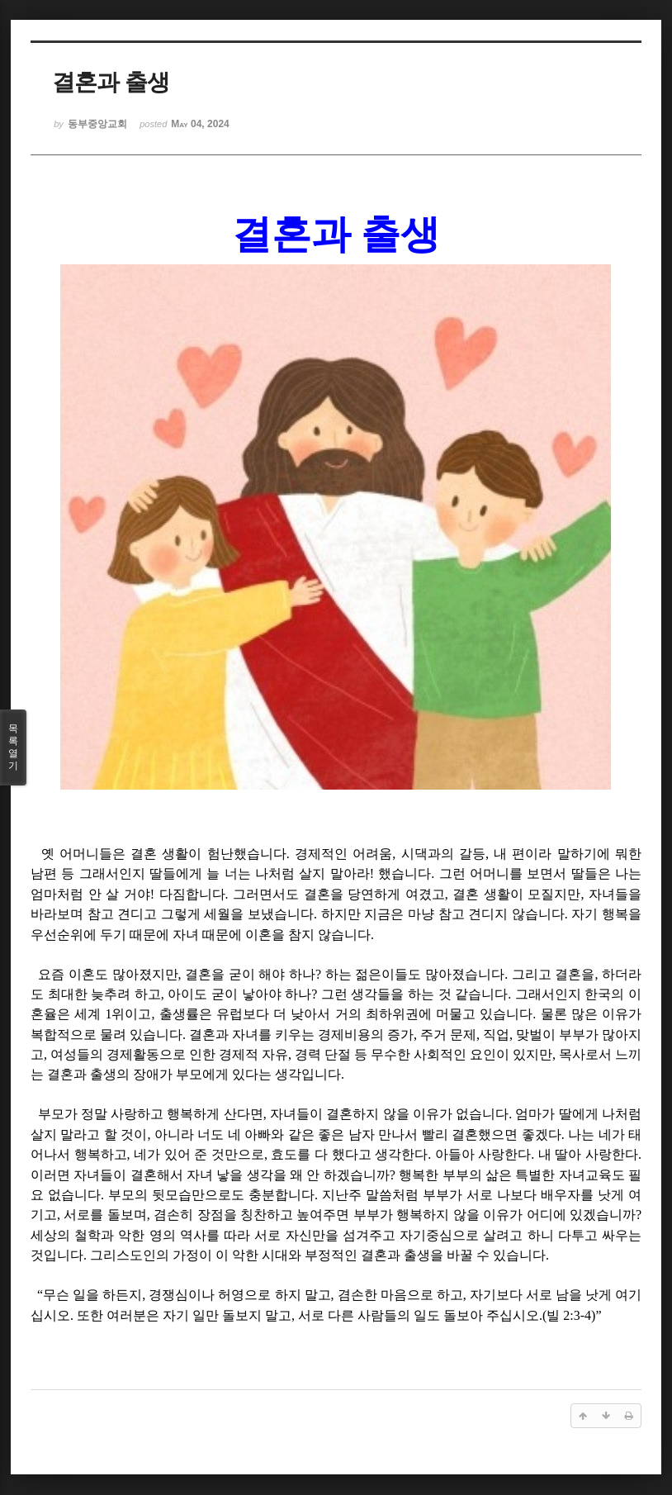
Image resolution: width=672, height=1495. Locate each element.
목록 (13, 747)
